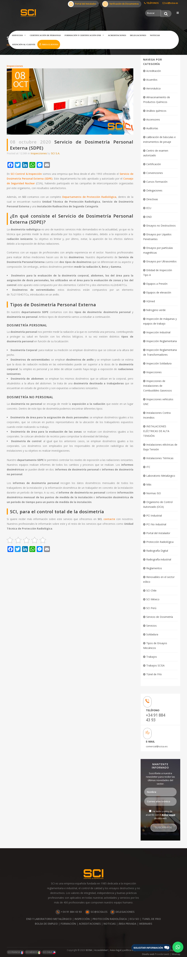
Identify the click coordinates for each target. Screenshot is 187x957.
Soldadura (152, 634)
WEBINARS (145, 923)
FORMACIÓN (68, 923)
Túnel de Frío (154, 674)
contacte (109, 519)
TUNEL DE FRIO (151, 919)
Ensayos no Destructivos (161, 225)
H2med (150, 301)
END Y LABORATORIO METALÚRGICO (49, 919)
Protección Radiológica (159, 542)
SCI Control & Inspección (26, 174)
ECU (148, 208)
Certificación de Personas (45, 35)
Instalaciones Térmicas (159, 458)
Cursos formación (156, 181)
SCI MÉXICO (33, 952)
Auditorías (152, 128)
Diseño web (148, 954)
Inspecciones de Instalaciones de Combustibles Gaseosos (157, 385)
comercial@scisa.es (157, 746)
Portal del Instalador (82, 4)
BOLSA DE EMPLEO (46, 923)
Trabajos (151, 656)
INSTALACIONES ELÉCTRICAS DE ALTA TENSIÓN (156, 431)
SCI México (152, 599)
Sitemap (176, 954)
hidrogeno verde (156, 310)
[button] (177, 947)
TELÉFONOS (151, 3)
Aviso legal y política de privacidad (127, 950)
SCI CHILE (49, 952)
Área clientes (50, 44)
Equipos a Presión (156, 283)
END (149, 216)
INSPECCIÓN (82, 919)
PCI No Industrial (156, 524)
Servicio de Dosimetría (159, 617)
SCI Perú (151, 608)
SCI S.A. (55, 153)
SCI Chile (151, 590)
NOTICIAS (110, 923)
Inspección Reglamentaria (161, 341)
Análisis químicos (156, 110)
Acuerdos (151, 79)
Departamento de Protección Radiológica (89, 197)
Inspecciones (15, 66)
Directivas (152, 199)
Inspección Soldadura (158, 363)
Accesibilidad (101, 950)
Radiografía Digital (157, 550)
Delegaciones (138, 35)
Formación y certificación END (84, 35)
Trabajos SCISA (155, 665)
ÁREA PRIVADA (127, 923)
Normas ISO (153, 493)
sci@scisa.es (170, 3)
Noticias (155, 35)
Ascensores (153, 119)
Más (148, 484)
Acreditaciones (117, 35)
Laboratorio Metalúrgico (160, 475)
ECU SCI (134, 919)
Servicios (19, 35)
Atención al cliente (23, 44)
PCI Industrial (154, 515)
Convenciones (154, 173)
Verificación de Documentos (120, 4)
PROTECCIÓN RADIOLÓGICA (110, 919)
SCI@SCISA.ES (96, 911)
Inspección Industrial (158, 332)
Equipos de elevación (158, 292)
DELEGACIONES (122, 911)
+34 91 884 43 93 (155, 717)
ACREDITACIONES (90, 923)
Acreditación (153, 71)
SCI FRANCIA (15, 952)
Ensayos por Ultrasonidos (161, 261)
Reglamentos (154, 568)
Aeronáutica (153, 88)
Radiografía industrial (158, 559)
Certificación (153, 164)
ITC (148, 467)
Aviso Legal (168, 814)
